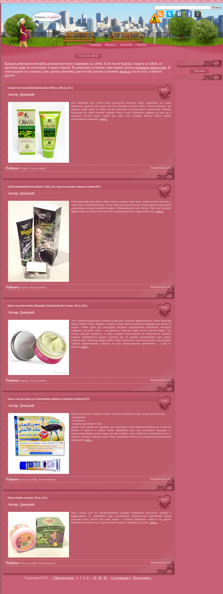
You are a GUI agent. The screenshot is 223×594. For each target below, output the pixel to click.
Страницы (95, 44)
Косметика (126, 44)
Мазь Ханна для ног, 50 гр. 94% (27, 497)
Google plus (197, 14)
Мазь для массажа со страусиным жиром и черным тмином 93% (48, 398)
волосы (125, 71)
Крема (24, 287)
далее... (104, 119)
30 (105, 578)
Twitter (169, 14)
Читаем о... (111, 44)
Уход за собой (37, 168)
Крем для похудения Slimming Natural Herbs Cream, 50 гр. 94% (47, 305)
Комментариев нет (161, 167)
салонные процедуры (150, 67)
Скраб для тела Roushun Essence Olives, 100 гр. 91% (40, 87)
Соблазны (141, 44)
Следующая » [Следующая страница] (121, 578)
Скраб (24, 168)
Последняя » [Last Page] (142, 578)
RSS (160, 14)
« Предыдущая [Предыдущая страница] (63, 578)
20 (99, 578)
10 (94, 578)
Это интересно (46, 479)
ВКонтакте (179, 14)
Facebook (188, 14)
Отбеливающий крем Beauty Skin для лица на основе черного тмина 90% (54, 186)
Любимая (46, 17)
